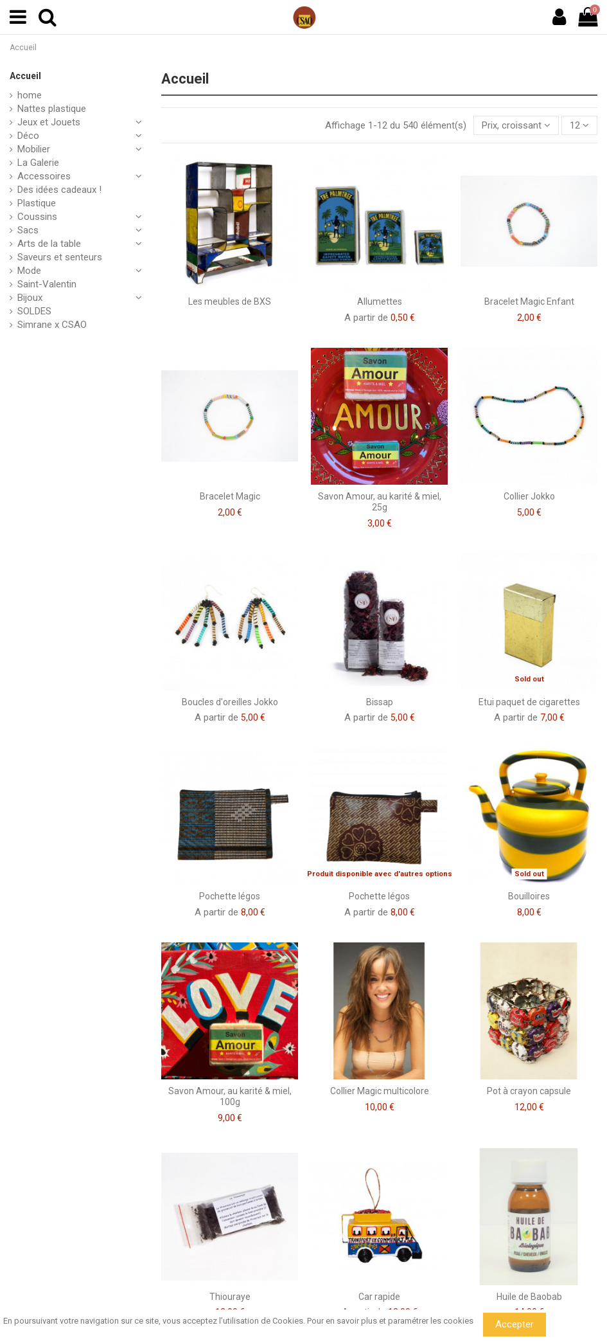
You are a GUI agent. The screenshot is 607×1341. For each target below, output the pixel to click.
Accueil (25, 76)
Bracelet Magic (230, 496)
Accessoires (44, 176)
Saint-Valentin (46, 284)
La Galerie (38, 162)
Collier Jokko (529, 496)
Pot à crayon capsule (529, 1091)
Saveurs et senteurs (59, 257)
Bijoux (29, 297)
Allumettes (379, 301)
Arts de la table (49, 243)
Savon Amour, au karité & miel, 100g (230, 1096)
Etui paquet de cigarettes (529, 702)
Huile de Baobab (529, 1297)
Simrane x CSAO (52, 324)
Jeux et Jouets (48, 122)
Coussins (37, 216)
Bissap (379, 702)
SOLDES (34, 311)
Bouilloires (529, 896)
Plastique (36, 203)
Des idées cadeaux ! (59, 189)
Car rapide (379, 1297)
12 (579, 125)
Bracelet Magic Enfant (529, 301)
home (29, 95)
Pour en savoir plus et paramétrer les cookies (390, 1321)
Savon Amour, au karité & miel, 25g (379, 501)
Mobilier (33, 149)
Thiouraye (230, 1297)
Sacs (28, 230)
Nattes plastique (51, 108)
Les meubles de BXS (229, 301)
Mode (29, 270)
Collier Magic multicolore (379, 1091)
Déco (28, 135)
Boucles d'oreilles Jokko (230, 702)
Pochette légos (229, 896)
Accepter (514, 1324)
